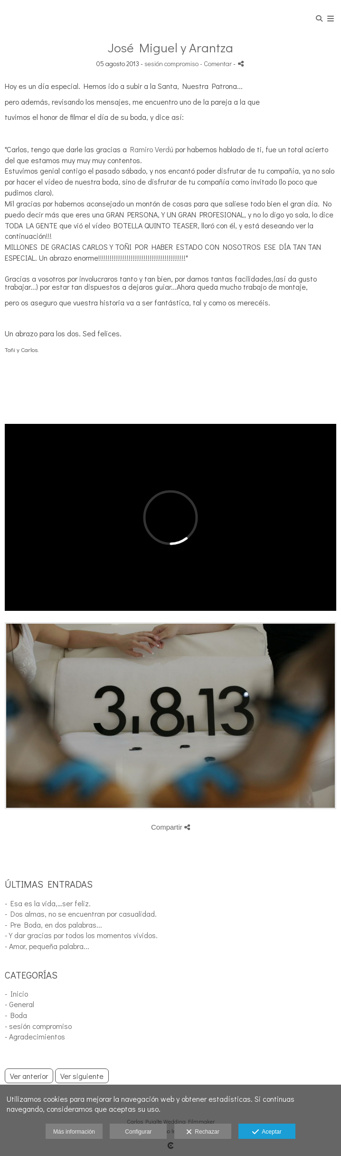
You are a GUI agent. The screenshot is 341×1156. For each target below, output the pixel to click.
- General (19, 1004)
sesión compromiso (171, 63)
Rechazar (202, 1132)
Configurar (138, 1131)
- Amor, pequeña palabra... (47, 946)
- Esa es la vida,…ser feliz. (48, 903)
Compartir (170, 827)
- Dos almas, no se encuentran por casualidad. (81, 914)
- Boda (16, 1015)
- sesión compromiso (38, 1026)
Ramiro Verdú (151, 149)
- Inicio (16, 994)
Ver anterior (29, 1076)
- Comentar (216, 63)
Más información (74, 1131)
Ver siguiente (82, 1076)
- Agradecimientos (35, 1036)
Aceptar (266, 1132)
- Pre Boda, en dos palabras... (53, 925)
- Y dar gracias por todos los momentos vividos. (81, 935)
